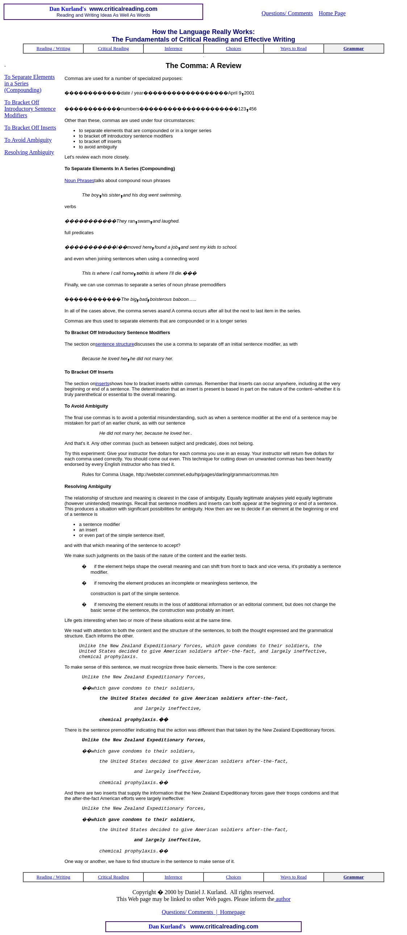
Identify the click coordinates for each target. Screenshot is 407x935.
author (282, 899)
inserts (102, 383)
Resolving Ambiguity (29, 152)
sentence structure (114, 344)
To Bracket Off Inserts (30, 128)
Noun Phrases (79, 180)
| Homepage (229, 912)
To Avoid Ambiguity (28, 140)
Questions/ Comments (287, 13)
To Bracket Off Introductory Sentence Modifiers (30, 108)
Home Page (332, 13)
